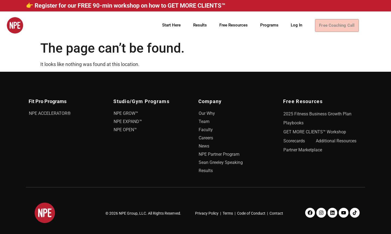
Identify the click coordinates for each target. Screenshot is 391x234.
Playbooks (293, 122)
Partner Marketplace (302, 149)
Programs (269, 25)
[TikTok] (355, 213)
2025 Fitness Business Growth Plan (317, 113)
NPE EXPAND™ (128, 121)
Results (200, 25)
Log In (296, 25)
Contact (276, 213)
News (204, 146)
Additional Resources (336, 140)
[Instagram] (321, 213)
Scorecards (294, 140)
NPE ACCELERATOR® (50, 113)
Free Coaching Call (339, 25)
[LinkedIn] (332, 213)
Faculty (206, 129)
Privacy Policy (207, 213)
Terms (228, 213)
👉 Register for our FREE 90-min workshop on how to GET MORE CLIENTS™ (125, 5)
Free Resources (233, 25)
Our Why (207, 113)
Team (204, 121)
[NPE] (15, 25)
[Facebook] (310, 213)
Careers (206, 137)
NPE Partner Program (219, 154)
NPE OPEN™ (125, 129)
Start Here (171, 25)
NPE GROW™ (126, 113)
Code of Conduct (251, 213)
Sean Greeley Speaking (221, 162)
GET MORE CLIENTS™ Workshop (314, 131)
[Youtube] (343, 213)
